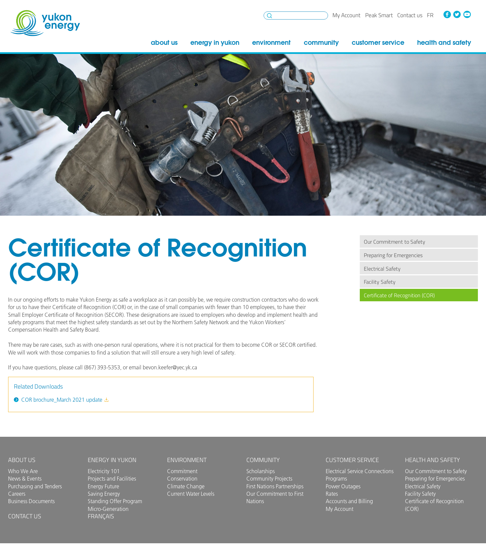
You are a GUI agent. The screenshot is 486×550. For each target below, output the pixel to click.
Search (269, 15)
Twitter (457, 14)
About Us (164, 42)
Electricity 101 (104, 471)
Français (101, 516)
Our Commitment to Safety (394, 242)
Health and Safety (444, 42)
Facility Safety (380, 282)
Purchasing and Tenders (35, 486)
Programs (336, 478)
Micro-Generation (108, 509)
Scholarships (260, 471)
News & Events (25, 478)
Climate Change (186, 486)
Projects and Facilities (112, 478)
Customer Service (378, 42)
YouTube (467, 14)
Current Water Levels (190, 493)
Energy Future (103, 486)
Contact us (410, 15)
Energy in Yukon (214, 42)
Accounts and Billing (349, 501)
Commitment (182, 471)
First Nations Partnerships (274, 486)
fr (430, 15)
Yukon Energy (45, 23)
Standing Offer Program (115, 501)
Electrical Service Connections (360, 471)
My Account (346, 15)
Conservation (182, 478)
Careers (16, 493)
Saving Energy (104, 493)
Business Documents (31, 501)
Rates (332, 493)
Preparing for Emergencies (393, 255)
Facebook (446, 14)
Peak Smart (379, 15)
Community (321, 42)
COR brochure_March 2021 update (65, 399)
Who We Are (23, 471)
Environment (271, 42)
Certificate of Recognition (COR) (399, 295)
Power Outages (343, 486)
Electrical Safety (382, 269)
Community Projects (269, 478)
